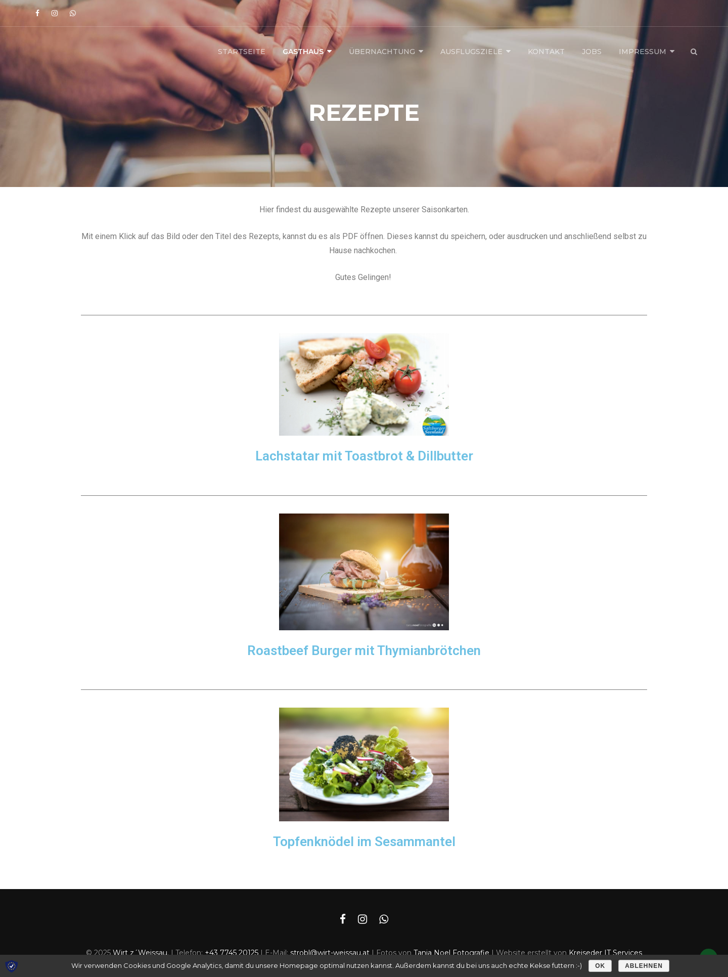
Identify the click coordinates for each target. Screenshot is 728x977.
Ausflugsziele (471, 51)
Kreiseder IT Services (605, 952)
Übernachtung (382, 51)
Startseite (241, 51)
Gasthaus (303, 51)
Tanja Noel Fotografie (451, 952)
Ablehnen (644, 965)
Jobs (592, 51)
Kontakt (546, 51)
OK (600, 965)
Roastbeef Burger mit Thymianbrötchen (364, 650)
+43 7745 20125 (231, 952)
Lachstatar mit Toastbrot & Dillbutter (364, 455)
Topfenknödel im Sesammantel (364, 841)
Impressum (642, 51)
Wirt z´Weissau (140, 952)
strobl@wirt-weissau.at (330, 952)
